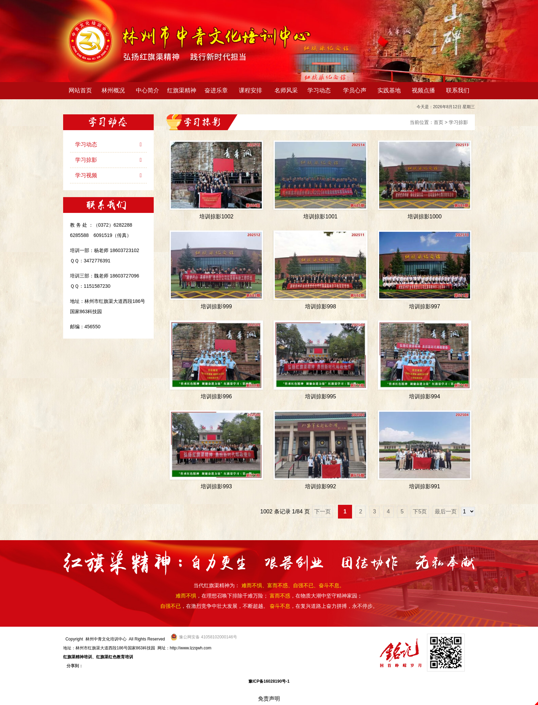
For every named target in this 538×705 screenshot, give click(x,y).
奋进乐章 (217, 90)
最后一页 (446, 511)
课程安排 (252, 90)
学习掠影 (458, 122)
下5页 (420, 511)
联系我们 (457, 90)
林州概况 (115, 90)
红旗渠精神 (183, 90)
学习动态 (320, 90)
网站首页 (80, 90)
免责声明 (269, 699)
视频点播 (423, 90)
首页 (438, 122)
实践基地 (389, 90)
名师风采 (286, 90)
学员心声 (354, 90)
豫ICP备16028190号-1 (269, 681)
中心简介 (149, 90)
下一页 (322, 511)
